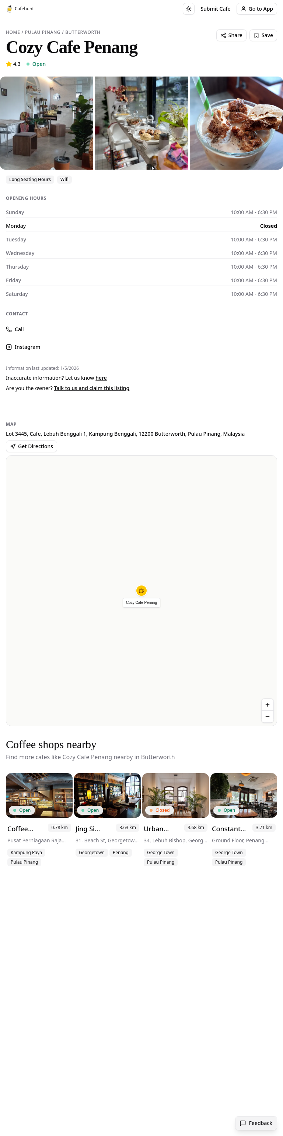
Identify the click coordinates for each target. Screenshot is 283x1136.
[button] (141, 591)
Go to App (257, 8)
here (101, 377)
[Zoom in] (267, 705)
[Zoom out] (267, 716)
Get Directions (31, 446)
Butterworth (82, 32)
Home (13, 32)
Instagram (23, 346)
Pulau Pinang (42, 32)
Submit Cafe (215, 8)
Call (15, 329)
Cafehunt (20, 9)
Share (231, 35)
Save (263, 35)
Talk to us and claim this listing (92, 388)
